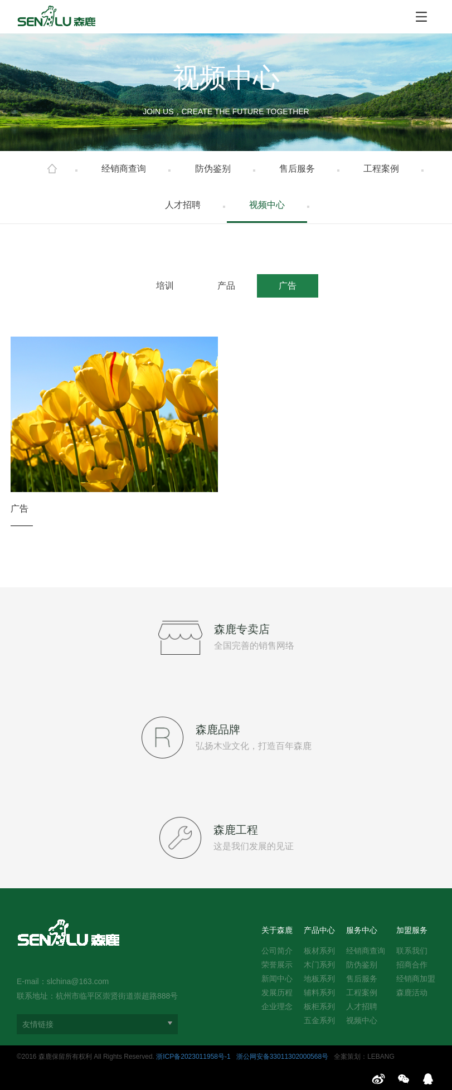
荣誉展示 (277, 964)
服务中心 (361, 930)
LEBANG (381, 1056)
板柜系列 (319, 1006)
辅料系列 (319, 992)
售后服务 (297, 168)
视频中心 (267, 205)
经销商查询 (123, 168)
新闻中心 (277, 978)
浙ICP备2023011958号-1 (193, 1056)
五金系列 (319, 1020)
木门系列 (319, 964)
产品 (226, 285)
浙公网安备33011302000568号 (282, 1056)
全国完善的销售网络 (254, 645)
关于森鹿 (277, 930)
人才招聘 (183, 205)
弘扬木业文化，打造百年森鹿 (254, 746)
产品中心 (319, 930)
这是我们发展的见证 (253, 846)
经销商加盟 (415, 978)
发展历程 (277, 992)
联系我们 (411, 950)
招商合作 (411, 964)
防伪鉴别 (213, 168)
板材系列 (319, 950)
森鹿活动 (411, 992)
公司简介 (277, 950)
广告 (288, 285)
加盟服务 (411, 930)
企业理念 (277, 1006)
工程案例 (381, 168)
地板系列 (319, 978)
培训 (165, 285)
